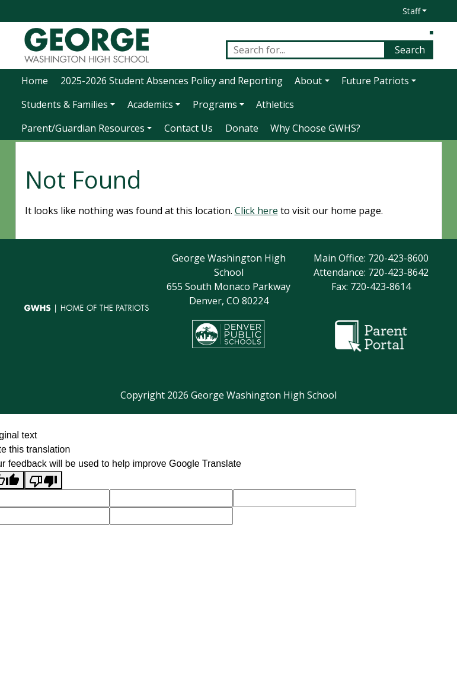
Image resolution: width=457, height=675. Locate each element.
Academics (150, 104)
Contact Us (188, 128)
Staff (411, 11)
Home (34, 80)
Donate (241, 128)
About (308, 80)
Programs (215, 104)
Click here (256, 210)
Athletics (275, 104)
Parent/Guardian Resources (83, 128)
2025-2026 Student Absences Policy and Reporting (171, 80)
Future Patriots (375, 80)
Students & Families (64, 104)
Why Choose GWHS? (315, 128)
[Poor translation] (43, 480)
